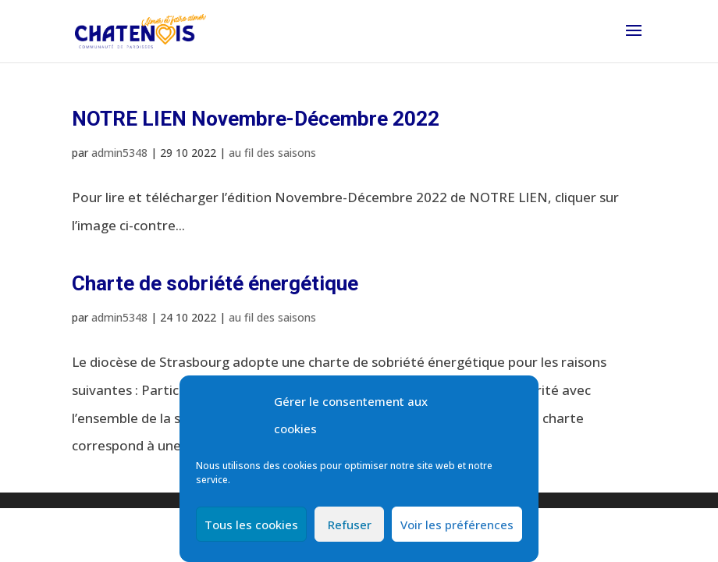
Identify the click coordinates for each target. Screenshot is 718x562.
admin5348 (119, 152)
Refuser (349, 524)
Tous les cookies (251, 524)
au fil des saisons (272, 152)
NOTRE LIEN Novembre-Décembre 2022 (255, 118)
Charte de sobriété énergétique (215, 283)
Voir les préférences (457, 524)
